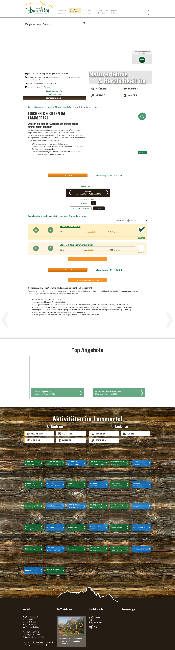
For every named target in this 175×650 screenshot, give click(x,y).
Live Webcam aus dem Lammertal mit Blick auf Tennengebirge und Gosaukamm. (71, 631)
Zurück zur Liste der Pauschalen (87, 280)
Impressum (38, 642)
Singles (100, 433)
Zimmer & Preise (73, 10)
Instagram (98, 622)
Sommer (133, 88)
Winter (132, 95)
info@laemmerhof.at (54, 91)
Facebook (97, 618)
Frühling (101, 88)
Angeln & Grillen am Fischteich (101, 11)
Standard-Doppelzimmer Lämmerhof (77, 244)
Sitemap (48, 642)
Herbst (100, 95)
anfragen (68, 175)
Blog (95, 627)
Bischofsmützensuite (70, 226)
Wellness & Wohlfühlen (87, 11)
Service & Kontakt (115, 11)
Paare (130, 433)
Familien (100, 440)
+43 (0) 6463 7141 (54, 94)
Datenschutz (28, 642)
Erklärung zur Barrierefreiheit (34, 645)
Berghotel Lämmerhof (62, 11)
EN (149, 14)
